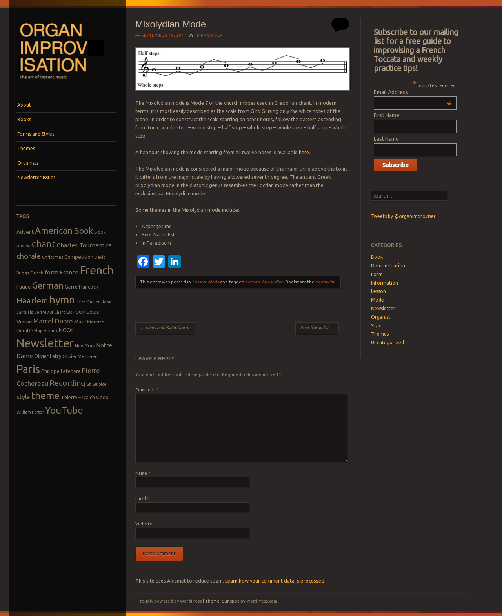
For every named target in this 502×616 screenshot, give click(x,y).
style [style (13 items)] (23, 396)
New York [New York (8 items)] (85, 345)
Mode (213, 282)
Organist (380, 317)
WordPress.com (261, 601)
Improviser (209, 35)
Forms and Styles (35, 133)
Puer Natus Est (317, 327)
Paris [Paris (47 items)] (28, 369)
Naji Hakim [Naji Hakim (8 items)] (45, 330)
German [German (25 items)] (48, 285)
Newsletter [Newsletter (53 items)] (45, 343)
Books (24, 119)
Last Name (386, 139)
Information (384, 282)
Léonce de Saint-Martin (165, 327)
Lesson (199, 282)
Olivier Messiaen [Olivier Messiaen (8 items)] (80, 356)
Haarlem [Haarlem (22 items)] (32, 300)
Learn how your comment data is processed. (275, 580)
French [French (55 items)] (97, 270)
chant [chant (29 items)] (44, 244)
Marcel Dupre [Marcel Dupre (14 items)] (53, 321)
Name (142, 473)
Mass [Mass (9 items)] (80, 321)
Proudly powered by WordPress (170, 601)
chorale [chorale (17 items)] (28, 256)
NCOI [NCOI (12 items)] (65, 330)
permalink (325, 282)
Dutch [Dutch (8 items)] (37, 272)
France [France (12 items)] (69, 272)
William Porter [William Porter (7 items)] (30, 412)
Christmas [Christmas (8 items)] (52, 257)
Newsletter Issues (36, 177)
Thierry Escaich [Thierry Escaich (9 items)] (78, 397)
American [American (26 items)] (54, 230)
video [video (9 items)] (102, 397)
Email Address (413, 92)
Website (144, 524)
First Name (386, 115)
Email (142, 498)
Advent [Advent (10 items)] (25, 232)
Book (377, 257)
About (24, 104)
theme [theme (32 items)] (45, 395)
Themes (26, 148)
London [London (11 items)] (75, 311)
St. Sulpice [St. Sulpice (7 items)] (97, 384)
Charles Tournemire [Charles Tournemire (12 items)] (84, 245)
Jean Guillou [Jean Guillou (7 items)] (88, 302)
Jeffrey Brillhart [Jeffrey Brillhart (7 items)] (49, 312)
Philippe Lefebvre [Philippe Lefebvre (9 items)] (61, 371)
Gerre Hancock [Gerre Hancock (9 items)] (81, 286)
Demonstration (388, 265)
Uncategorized (387, 342)
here (304, 152)
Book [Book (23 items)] (83, 230)
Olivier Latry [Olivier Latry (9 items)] (47, 356)
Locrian (253, 282)
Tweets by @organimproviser (403, 216)
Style (376, 325)
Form (377, 274)
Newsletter (383, 308)
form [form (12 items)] (51, 272)
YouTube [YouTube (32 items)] (64, 410)
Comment (146, 389)
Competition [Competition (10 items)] (78, 257)
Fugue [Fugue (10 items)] (23, 286)
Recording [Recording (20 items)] (67, 382)
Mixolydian (272, 282)
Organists (27, 162)
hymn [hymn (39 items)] (62, 299)
